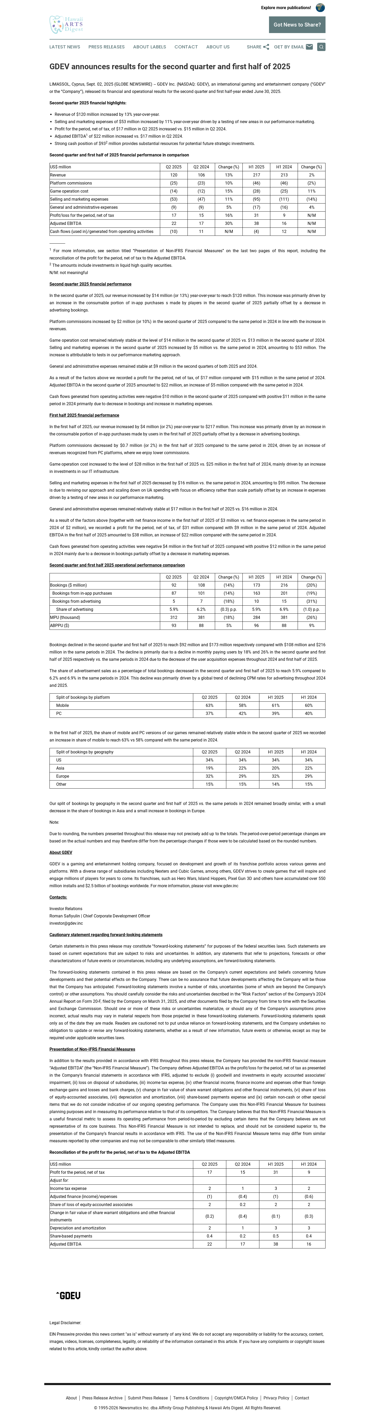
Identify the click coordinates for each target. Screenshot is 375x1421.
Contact (186, 47)
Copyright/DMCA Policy (236, 1397)
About (71, 1397)
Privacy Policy (276, 1397)
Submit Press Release (148, 1397)
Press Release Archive (102, 1397)
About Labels (149, 47)
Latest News (64, 47)
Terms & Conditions (191, 1397)
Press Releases (107, 47)
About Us (218, 47)
